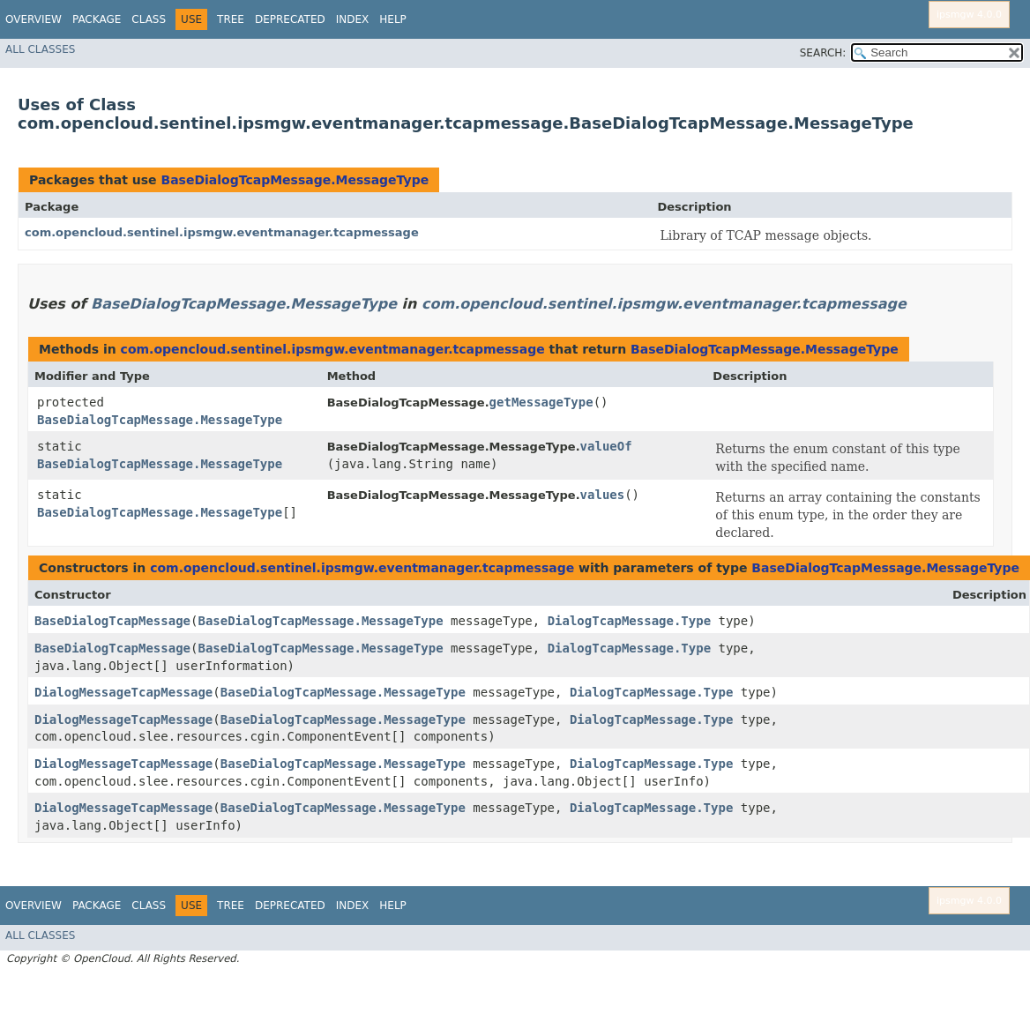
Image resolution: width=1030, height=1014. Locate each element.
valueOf (606, 446)
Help (393, 19)
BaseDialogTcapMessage (112, 621)
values (602, 495)
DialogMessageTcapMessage (123, 692)
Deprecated (290, 19)
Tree (230, 19)
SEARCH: (823, 53)
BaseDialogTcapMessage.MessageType (294, 180)
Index (352, 19)
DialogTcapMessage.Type (629, 621)
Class (148, 19)
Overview (33, 19)
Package (96, 19)
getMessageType (541, 402)
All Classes (40, 49)
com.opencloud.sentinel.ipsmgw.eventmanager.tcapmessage (222, 232)
